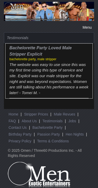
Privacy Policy (20, 141)
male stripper (46, 59)
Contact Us (18, 127)
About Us (29, 121)
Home (13, 114)
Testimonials (52, 121)
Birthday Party (20, 134)
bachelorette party (22, 59)
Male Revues (64, 114)
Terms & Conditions (53, 141)
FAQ (12, 121)
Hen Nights (75, 134)
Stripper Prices (36, 114)
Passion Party (48, 134)
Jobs (72, 121)
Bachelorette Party (47, 127)
